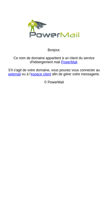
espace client (41, 74)
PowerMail (69, 62)
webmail (14, 74)
